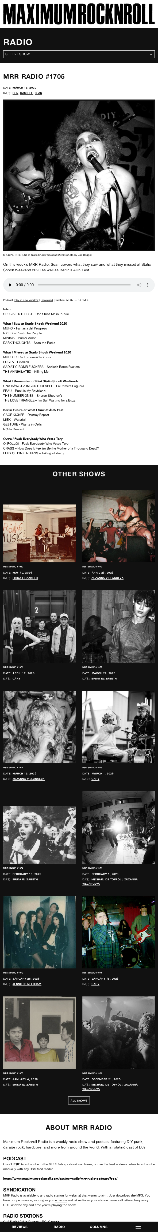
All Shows (79, 1032)
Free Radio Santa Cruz (20, 1183)
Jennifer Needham (27, 983)
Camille (26, 92)
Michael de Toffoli (106, 879)
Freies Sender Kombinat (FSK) (26, 1211)
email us (61, 1132)
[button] (138, 1227)
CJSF (7, 1154)
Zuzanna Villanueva (107, 577)
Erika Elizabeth (25, 577)
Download (47, 299)
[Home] (79, 23)
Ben (15, 92)
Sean (38, 92)
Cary (17, 678)
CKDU (8, 1168)
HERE (15, 1096)
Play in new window (26, 299)
